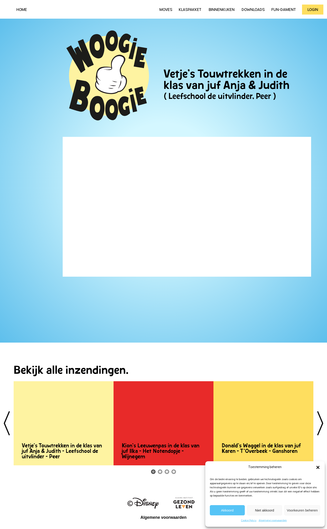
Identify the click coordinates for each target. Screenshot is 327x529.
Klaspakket (190, 10)
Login (312, 10)
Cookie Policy (248, 520)
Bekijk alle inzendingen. (71, 371)
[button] (318, 467)
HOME (21, 10)
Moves (165, 10)
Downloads (253, 10)
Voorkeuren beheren (302, 510)
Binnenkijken (222, 10)
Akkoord (227, 510)
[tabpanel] (64, 423)
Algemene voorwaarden (273, 520)
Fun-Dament (283, 10)
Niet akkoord (264, 510)
